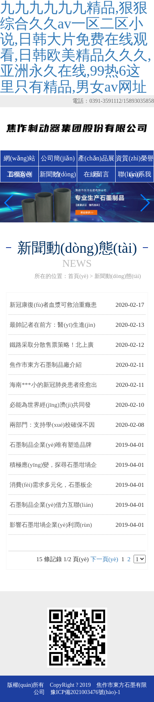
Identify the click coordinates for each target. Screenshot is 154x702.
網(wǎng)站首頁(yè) (19, 160)
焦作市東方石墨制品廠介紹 (46, 364)
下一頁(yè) (104, 559)
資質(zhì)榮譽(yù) (134, 160)
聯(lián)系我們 (134, 176)
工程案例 (19, 174)
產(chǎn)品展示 (96, 160)
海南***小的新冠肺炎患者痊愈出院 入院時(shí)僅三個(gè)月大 (53, 388)
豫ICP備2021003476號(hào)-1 (85, 692)
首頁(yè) (78, 276)
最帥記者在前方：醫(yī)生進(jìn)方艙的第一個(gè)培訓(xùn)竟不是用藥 (52, 328)
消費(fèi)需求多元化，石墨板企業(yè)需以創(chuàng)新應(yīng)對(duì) (51, 488)
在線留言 (96, 174)
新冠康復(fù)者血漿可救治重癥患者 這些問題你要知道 (53, 308)
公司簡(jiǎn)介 (58, 160)
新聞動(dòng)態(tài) (58, 176)
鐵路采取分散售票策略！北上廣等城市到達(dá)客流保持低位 (52, 348)
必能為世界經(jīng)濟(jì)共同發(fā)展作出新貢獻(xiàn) (50, 408)
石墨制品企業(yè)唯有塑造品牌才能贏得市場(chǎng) (51, 448)
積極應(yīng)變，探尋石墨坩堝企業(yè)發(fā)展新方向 (53, 468)
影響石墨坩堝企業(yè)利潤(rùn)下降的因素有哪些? (51, 528)
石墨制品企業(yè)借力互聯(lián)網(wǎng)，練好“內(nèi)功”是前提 (51, 508)
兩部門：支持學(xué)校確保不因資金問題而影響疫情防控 (52, 428)
